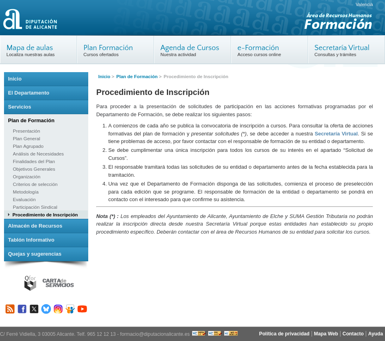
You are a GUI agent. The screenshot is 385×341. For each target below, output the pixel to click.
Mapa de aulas (29, 48)
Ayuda (375, 334)
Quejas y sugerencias (34, 254)
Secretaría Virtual (342, 48)
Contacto (353, 334)
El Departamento (28, 93)
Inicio (104, 76)
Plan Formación (108, 48)
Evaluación (24, 199)
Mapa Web (326, 334)
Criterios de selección (35, 184)
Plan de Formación (137, 76)
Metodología (25, 191)
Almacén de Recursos (35, 226)
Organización (27, 176)
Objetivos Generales (34, 169)
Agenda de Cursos (189, 48)
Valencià (364, 4)
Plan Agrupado (28, 146)
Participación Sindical (35, 207)
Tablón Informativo (31, 240)
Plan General (26, 138)
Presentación (26, 130)
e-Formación (258, 48)
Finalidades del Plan (34, 161)
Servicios (19, 107)
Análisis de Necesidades (38, 153)
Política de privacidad (284, 334)
